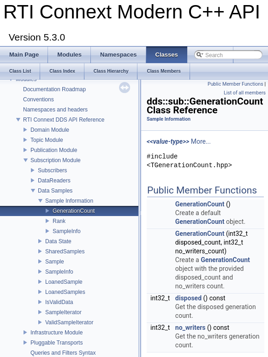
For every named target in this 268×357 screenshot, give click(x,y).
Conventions (38, 99)
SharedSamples (64, 251)
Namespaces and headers (55, 109)
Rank (59, 221)
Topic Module (46, 140)
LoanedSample (64, 282)
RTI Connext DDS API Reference (64, 120)
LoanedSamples (65, 292)
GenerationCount (74, 211)
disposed (188, 298)
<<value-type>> (168, 141)
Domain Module (49, 130)
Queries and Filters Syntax (62, 353)
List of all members (245, 93)
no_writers (190, 327)
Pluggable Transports (56, 342)
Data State (58, 241)
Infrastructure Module (56, 332)
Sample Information (69, 201)
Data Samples (55, 190)
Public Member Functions (235, 84)
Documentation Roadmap (54, 89)
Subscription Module (55, 160)
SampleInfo (67, 231)
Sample (54, 261)
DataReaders (54, 180)
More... (201, 141)
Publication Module (53, 150)
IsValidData (59, 302)
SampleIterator (63, 312)
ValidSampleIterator (69, 322)
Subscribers (52, 170)
